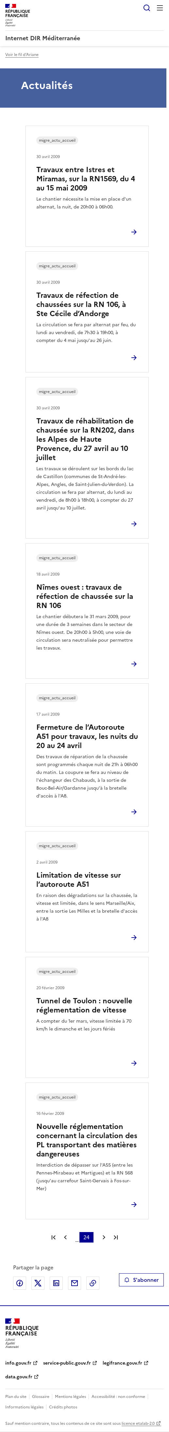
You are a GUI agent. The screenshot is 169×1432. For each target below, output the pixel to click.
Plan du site (15, 1397)
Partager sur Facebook (19, 1283)
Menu (159, 7)
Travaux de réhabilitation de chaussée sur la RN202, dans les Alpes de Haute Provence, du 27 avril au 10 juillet (85, 439)
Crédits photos (63, 1407)
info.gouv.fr (18, 1363)
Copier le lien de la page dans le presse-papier (92, 1283)
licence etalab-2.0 (138, 1423)
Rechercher (146, 7)
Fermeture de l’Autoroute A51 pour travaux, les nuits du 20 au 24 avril (87, 736)
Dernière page (115, 1237)
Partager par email (74, 1283)
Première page (53, 1237)
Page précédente (65, 1237)
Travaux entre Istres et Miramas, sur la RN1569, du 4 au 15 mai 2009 (85, 178)
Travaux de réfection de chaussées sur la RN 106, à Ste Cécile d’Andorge (81, 304)
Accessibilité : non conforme (118, 1397)
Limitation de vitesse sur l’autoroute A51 (78, 880)
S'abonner (141, 1280)
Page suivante (104, 1237)
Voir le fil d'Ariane (22, 55)
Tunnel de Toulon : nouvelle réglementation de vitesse (84, 1005)
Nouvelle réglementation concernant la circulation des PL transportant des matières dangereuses (86, 1140)
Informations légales (24, 1407)
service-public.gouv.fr (67, 1363)
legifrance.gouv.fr (122, 1363)
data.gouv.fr (18, 1376)
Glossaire (40, 1397)
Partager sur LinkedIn (56, 1283)
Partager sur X (37, 1283)
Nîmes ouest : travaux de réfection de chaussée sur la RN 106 (84, 596)
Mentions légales (70, 1397)
